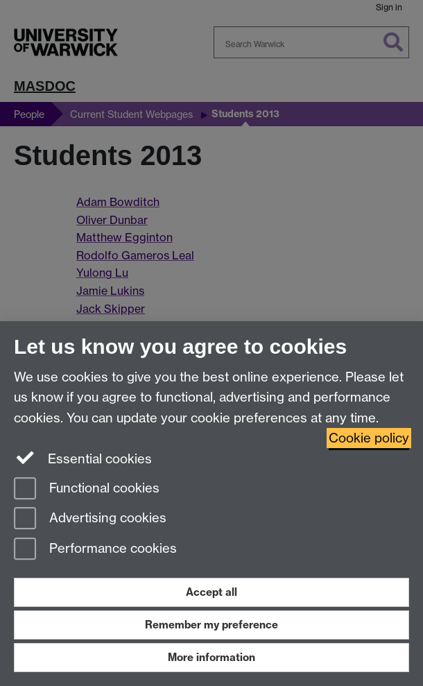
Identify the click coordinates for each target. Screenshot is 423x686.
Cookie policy (369, 438)
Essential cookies (83, 458)
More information (211, 657)
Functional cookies (86, 489)
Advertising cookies (90, 519)
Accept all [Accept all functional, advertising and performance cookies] (211, 592)
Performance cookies (95, 550)
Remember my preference (211, 624)
